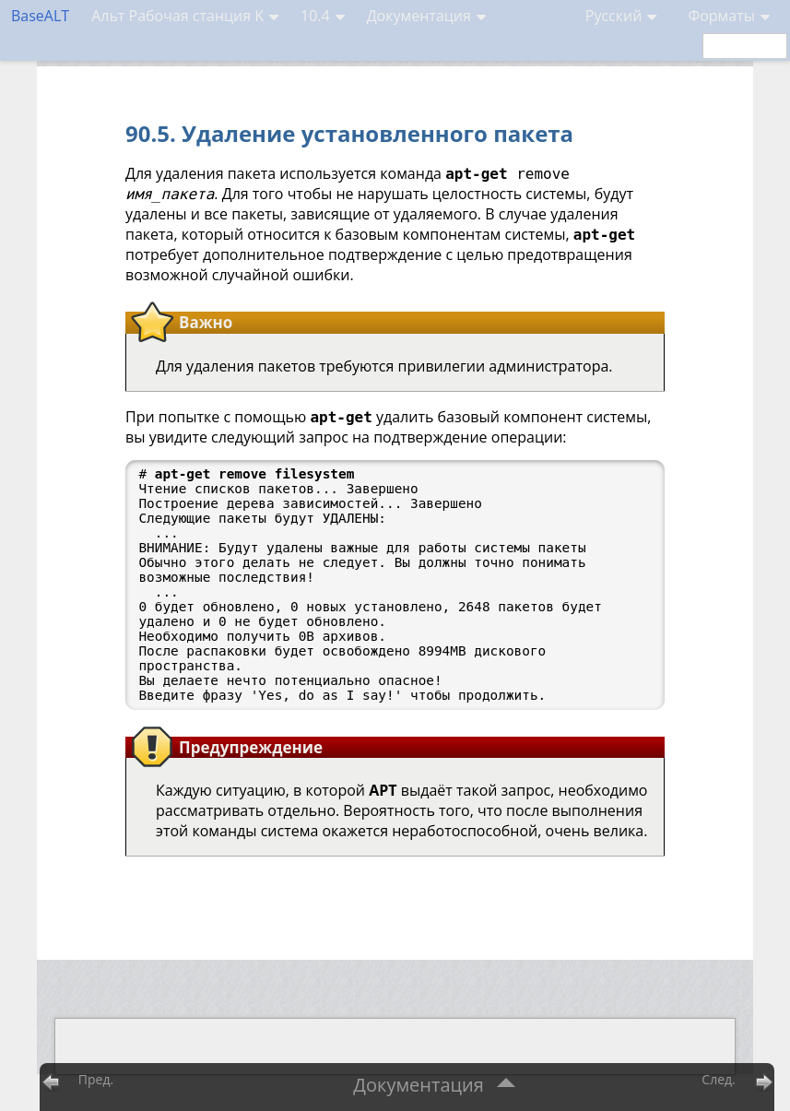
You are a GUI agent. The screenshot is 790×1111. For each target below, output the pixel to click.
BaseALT (40, 16)
